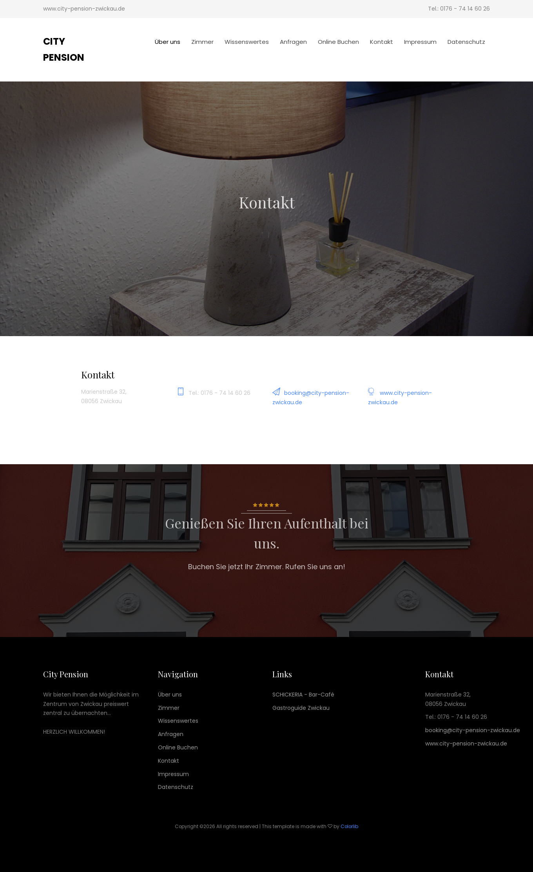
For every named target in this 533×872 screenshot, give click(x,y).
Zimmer (202, 42)
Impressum (420, 42)
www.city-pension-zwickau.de (466, 743)
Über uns (167, 42)
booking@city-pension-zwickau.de (472, 730)
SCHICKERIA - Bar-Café (303, 694)
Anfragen (293, 42)
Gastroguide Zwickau (301, 708)
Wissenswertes (247, 42)
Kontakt (381, 42)
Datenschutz (466, 42)
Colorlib (349, 826)
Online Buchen (338, 42)
